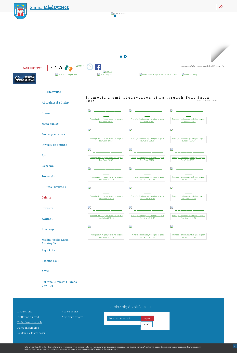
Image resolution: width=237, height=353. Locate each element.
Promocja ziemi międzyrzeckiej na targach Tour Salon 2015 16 (106, 216)
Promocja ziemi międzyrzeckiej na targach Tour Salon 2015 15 (188, 197)
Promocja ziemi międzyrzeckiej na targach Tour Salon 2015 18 (188, 216)
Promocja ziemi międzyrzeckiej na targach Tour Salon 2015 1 (106, 120)
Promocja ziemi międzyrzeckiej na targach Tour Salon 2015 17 (147, 216)
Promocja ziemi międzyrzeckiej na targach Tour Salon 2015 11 (147, 178)
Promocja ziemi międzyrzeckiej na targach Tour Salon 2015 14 (147, 197)
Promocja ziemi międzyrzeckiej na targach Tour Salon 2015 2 (147, 120)
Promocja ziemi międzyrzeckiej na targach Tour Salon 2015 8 (147, 158)
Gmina (41, 7)
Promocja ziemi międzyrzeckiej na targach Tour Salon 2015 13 (106, 197)
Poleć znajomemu (28, 327)
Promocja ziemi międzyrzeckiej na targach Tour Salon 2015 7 (106, 158)
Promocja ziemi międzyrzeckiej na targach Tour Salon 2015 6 (188, 139)
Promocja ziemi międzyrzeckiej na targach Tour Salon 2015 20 (147, 236)
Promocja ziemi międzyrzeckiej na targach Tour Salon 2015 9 (188, 158)
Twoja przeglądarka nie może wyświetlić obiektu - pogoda (202, 66)
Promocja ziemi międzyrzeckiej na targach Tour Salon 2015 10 (106, 178)
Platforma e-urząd (28, 317)
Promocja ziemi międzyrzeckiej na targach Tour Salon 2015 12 (188, 178)
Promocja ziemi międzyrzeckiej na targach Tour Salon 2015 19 (106, 236)
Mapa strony (24, 311)
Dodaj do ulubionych (29, 322)
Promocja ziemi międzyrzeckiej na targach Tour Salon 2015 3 (188, 120)
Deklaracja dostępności (31, 333)
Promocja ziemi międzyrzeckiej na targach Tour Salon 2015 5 (147, 139)
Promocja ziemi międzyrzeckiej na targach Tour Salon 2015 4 (106, 139)
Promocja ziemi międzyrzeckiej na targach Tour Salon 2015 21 (188, 236)
